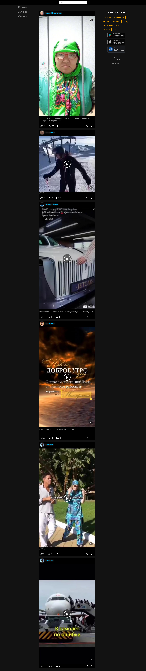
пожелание (107, 17)
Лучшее (22, 11)
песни (118, 25)
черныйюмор (108, 25)
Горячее (22, 7)
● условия (116, 59)
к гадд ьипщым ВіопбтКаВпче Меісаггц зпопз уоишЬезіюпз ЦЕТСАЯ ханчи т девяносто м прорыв (67, 312)
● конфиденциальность (116, 57)
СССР (125, 21)
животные (107, 29)
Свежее (22, 16)
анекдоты (106, 21)
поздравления (119, 17)
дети (115, 29)
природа (116, 21)
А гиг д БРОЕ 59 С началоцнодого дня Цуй (56, 429)
